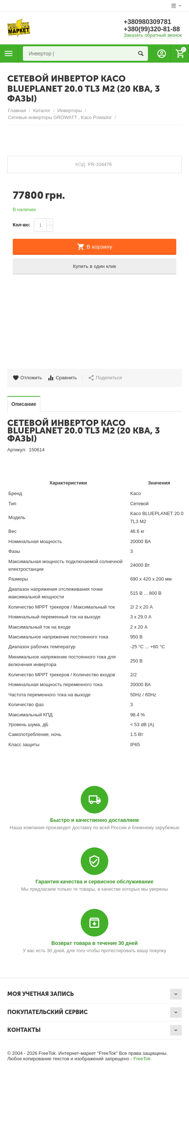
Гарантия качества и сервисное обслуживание (94, 881)
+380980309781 (147, 21)
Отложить (27, 378)
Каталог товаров (9, 53)
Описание (23, 404)
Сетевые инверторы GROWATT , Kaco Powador (60, 117)
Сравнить (62, 377)
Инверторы (69, 110)
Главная (17, 110)
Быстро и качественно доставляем (94, 820)
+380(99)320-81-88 (152, 29)
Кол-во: (21, 224)
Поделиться (105, 378)
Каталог (41, 110)
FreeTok (141, 1058)
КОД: (81, 164)
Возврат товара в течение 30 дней (94, 943)
